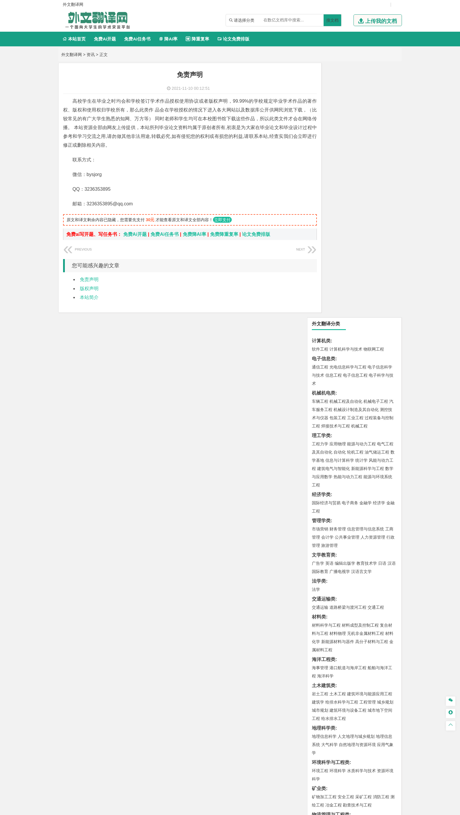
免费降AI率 (194, 234)
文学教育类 (323, 300)
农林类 (319, 664)
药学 (346, 594)
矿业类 (319, 534)
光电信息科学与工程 (347, 112)
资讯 (91, 54)
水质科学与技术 (361, 516)
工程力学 (320, 189)
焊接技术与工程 (335, 171)
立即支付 (222, 219)
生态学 (318, 673)
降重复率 (197, 38)
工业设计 (377, 620)
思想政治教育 (324, 655)
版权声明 (89, 288)
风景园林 (367, 629)
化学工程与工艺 (326, 586)
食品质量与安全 (326, 594)
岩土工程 (320, 439)
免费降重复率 (224, 234)
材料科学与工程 (326, 370)
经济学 (379, 248)
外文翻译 (321, 711)
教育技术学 (366, 309)
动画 (390, 620)
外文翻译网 (71, 54)
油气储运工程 (377, 197)
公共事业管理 (347, 282)
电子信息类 (323, 104)
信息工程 (333, 121)
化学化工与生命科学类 (335, 578)
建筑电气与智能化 (333, 214)
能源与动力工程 (361, 189)
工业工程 (355, 163)
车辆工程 (320, 147)
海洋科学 (325, 421)
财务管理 (337, 274)
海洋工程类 (323, 405)
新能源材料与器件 (337, 387)
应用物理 (337, 189)
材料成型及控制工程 (360, 370)
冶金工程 (333, 550)
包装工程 (337, 163)
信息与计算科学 (339, 206)
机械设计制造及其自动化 (356, 155)
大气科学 (329, 490)
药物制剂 (359, 594)
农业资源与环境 (339, 673)
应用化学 (350, 586)
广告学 (318, 309)
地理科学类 (323, 473)
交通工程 (376, 353)
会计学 (327, 282)
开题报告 (321, 692)
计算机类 (321, 86)
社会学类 (321, 646)
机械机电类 (323, 138)
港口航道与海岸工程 (347, 413)
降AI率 (168, 38)
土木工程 (337, 439)
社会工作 (346, 655)
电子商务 (350, 248)
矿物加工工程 (324, 542)
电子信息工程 (355, 121)
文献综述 (321, 701)
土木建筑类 (323, 431)
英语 (329, 309)
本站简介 (89, 297)
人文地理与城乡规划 (356, 482)
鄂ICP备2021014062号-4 (254, 808)
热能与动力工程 (348, 222)
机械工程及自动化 (345, 147)
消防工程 (381, 542)
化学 (356, 603)
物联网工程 (373, 94)
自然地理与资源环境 (357, 490)
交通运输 (320, 353)
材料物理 (337, 379)
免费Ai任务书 (137, 38)
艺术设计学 (339, 620)
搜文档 (332, 20)
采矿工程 (363, 542)
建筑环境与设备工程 (347, 456)
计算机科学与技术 (345, 94)
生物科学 (370, 603)
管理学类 (321, 266)
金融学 (365, 248)
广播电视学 (339, 317)
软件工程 (320, 94)
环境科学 (337, 516)
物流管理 (337, 568)
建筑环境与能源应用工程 (369, 439)
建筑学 (318, 447)
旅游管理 (329, 291)
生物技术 (385, 586)
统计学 (361, 206)
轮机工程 (355, 197)
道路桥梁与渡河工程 (347, 353)
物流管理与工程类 (330, 560)
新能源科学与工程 (367, 214)
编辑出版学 (345, 309)
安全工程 (346, 542)
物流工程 (320, 568)
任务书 (319, 721)
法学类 (319, 326)
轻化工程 (325, 603)
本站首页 (74, 38)
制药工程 (367, 586)
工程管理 (367, 447)
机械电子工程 (375, 147)
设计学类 (321, 612)
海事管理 (320, 413)
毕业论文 (321, 682)
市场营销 (320, 274)
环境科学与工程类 (330, 507)
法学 (316, 335)
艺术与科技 (348, 629)
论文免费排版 (233, 38)
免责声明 (89, 279)
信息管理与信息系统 (365, 274)
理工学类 (321, 181)
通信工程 (320, 112)
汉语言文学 (361, 317)
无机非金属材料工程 (365, 379)
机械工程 (359, 171)
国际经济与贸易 (326, 248)
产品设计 (359, 620)
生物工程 (343, 603)
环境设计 (320, 620)
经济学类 (321, 240)
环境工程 (320, 516)
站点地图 (288, 808)
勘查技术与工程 (357, 550)
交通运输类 (323, 344)
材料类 (319, 362)
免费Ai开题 (105, 38)
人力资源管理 (373, 282)
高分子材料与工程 (371, 387)
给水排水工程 (333, 464)
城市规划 (320, 456)
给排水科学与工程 (341, 447)
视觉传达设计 (324, 629)
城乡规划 (385, 447)
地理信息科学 (324, 482)
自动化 (340, 197)
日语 (382, 309)
